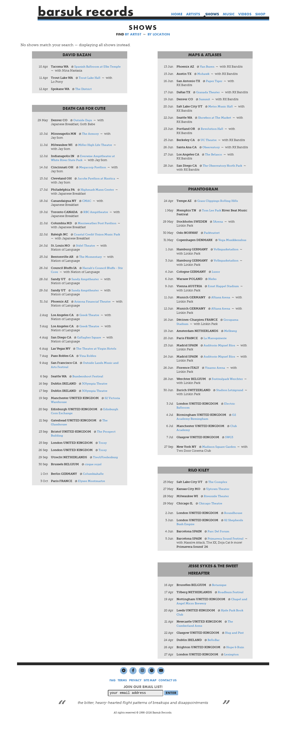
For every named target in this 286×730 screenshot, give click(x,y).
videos (244, 14)
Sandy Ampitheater (86, 280)
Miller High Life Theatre (96, 145)
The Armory (91, 134)
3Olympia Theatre (95, 385)
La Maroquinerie (216, 347)
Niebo (212, 287)
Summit (205, 103)
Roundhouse (233, 522)
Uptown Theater (218, 498)
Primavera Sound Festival (227, 548)
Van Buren (207, 67)
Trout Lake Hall (90, 78)
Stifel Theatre (86, 246)
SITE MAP (150, 690)
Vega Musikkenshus (233, 248)
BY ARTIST (133, 34)
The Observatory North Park (224, 174)
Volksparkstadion (227, 258)
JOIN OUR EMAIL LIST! (143, 696)
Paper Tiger (214, 81)
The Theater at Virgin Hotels (97, 349)
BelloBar (214, 650)
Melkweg (231, 340)
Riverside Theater (217, 505)
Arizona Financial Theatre (94, 302)
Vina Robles (88, 357)
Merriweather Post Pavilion (99, 224)
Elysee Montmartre (92, 482)
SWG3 (229, 446)
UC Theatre (209, 144)
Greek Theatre (90, 316)
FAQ (112, 690)
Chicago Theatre (211, 513)
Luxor (216, 280)
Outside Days (83, 120)
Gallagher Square (90, 338)
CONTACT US (168, 690)
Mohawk (203, 74)
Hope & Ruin (235, 657)
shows (212, 14)
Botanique (220, 594)
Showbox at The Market (215, 122)
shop (260, 14)
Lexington (232, 664)
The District (84, 89)
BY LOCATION (159, 34)
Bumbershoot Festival (89, 377)
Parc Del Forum (219, 541)
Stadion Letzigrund (230, 399)
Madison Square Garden (220, 456)
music (228, 14)
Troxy (103, 444)
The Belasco (214, 163)
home (176, 14)
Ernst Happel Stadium (224, 295)
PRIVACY (135, 690)
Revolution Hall (212, 133)
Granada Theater (208, 92)
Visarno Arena (215, 377)
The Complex (218, 491)
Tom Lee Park (212, 219)
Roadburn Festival (231, 602)
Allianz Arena (221, 306)
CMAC (87, 201)
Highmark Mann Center (99, 190)
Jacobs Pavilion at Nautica (97, 179)
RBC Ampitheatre (97, 212)
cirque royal (94, 466)
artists (193, 14)
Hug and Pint (235, 642)
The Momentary (91, 257)
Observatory (211, 151)
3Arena (218, 230)
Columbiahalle (94, 475)
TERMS (122, 690)
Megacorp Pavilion (93, 167)
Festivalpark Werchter (228, 388)
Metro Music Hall (221, 111)
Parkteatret (212, 241)
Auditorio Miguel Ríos (220, 354)
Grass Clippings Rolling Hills (218, 209)
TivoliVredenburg (106, 458)
